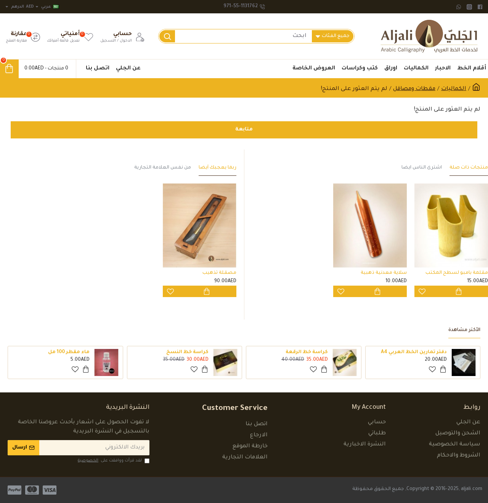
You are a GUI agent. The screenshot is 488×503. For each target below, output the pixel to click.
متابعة (244, 130)
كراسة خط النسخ (187, 352)
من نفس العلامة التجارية (162, 167)
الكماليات (453, 89)
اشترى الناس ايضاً (421, 167)
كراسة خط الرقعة (307, 352)
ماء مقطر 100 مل (69, 352)
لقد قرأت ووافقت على (113, 460)
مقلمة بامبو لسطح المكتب (456, 273)
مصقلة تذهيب (219, 273)
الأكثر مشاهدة (464, 330)
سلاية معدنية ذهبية (384, 273)
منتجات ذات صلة (468, 167)
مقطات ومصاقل (414, 89)
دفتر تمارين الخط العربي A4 (414, 352)
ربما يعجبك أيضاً (217, 167)
